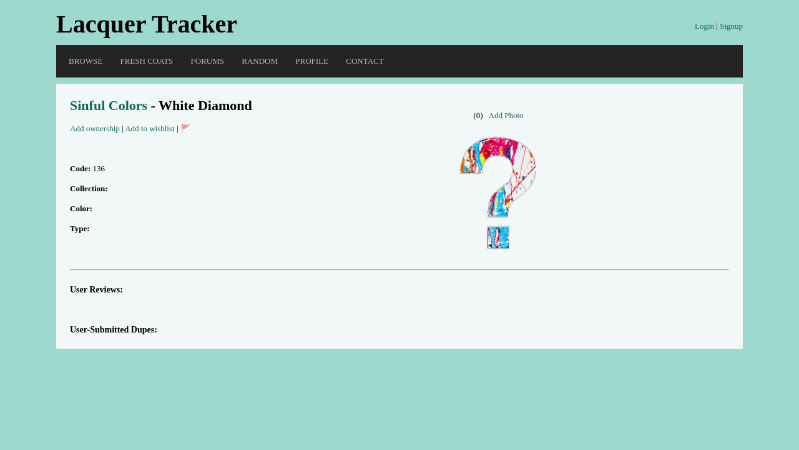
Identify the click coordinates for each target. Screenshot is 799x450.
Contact (364, 61)
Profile (311, 61)
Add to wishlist (149, 128)
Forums (207, 61)
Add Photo (506, 115)
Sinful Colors (108, 105)
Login (704, 26)
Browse (85, 61)
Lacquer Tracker (146, 24)
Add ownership (95, 128)
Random (260, 61)
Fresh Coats (146, 61)
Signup (731, 26)
